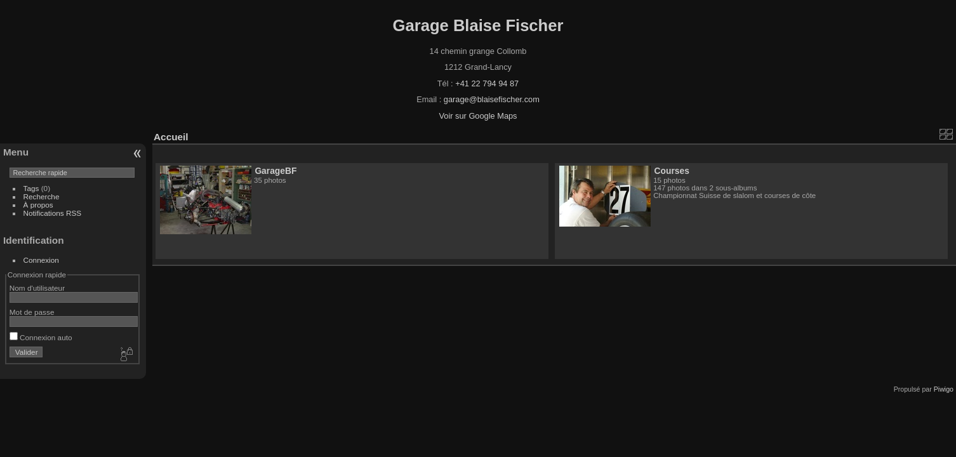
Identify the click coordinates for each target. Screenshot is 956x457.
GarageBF (275, 171)
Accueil (171, 136)
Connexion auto (41, 337)
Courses (671, 171)
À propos (38, 205)
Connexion (41, 260)
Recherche (41, 196)
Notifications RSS (52, 213)
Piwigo (943, 389)
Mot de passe (32, 312)
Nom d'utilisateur (37, 288)
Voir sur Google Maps (478, 116)
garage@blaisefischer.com (492, 99)
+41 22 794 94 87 (487, 83)
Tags (31, 188)
